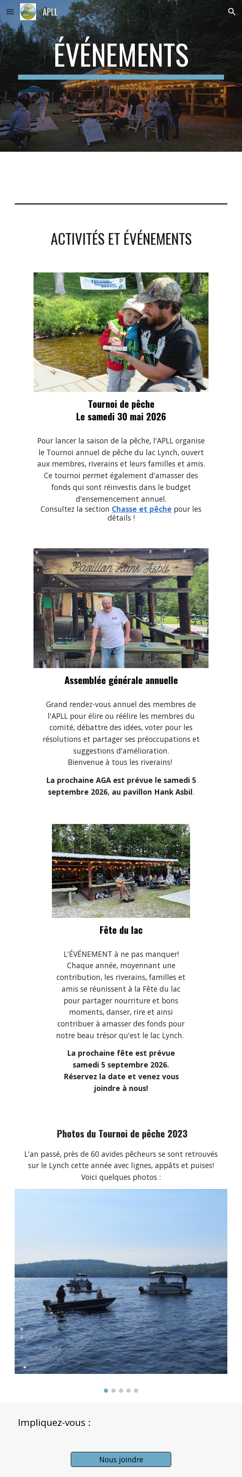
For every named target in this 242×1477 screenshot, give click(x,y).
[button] (10, 11)
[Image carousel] (121, 1291)
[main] (121, 58)
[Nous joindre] (121, 1460)
